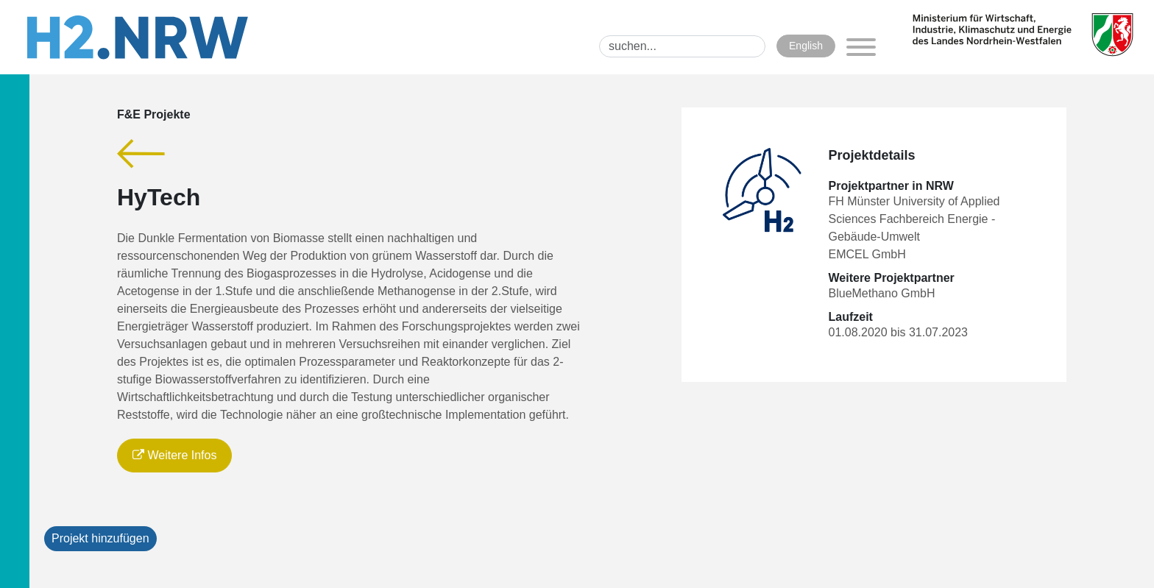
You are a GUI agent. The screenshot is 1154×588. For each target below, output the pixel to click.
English (806, 46)
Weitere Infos (174, 455)
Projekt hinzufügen (100, 538)
